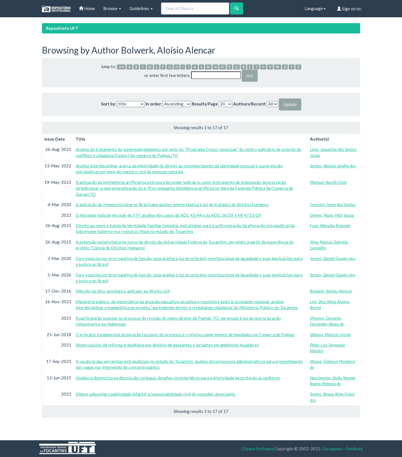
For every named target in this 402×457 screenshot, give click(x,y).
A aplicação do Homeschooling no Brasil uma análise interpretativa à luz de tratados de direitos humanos (172, 204)
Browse (112, 8)
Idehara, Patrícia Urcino (330, 334)
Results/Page (205, 103)
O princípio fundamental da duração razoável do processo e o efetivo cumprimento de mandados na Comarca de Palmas (185, 334)
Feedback (354, 448)
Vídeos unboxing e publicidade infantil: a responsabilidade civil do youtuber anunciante (155, 393)
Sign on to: (349, 8)
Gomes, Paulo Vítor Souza (332, 215)
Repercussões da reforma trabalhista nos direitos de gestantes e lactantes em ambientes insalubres (167, 344)
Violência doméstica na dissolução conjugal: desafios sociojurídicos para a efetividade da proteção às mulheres (178, 377)
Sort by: (108, 103)
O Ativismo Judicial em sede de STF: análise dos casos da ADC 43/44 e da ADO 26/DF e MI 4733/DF (169, 215)
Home (87, 8)
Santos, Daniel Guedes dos (332, 258)
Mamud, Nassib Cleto (328, 182)
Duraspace (332, 448)
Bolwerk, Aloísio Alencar (331, 291)
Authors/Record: (249, 103)
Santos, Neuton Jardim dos (333, 165)
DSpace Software (257, 448)
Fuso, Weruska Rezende (330, 225)
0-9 (121, 67)
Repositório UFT (62, 28)
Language (315, 8)
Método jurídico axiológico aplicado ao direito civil (123, 291)
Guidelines (141, 8)
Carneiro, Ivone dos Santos (333, 204)
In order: (153, 103)
